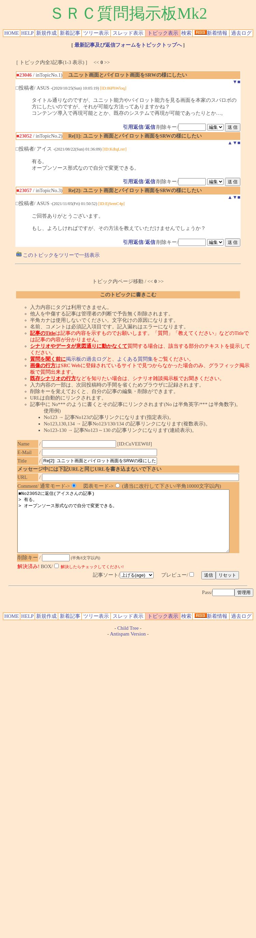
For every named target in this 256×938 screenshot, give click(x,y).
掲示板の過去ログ (86, 359)
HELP (27, 33)
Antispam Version (128, 646)
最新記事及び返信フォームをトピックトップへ (128, 45)
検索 (186, 33)
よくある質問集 (135, 359)
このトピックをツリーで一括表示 (58, 255)
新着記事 (70, 33)
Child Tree (128, 640)
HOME (11, 33)
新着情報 (211, 33)
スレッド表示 (128, 33)
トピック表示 (162, 33)
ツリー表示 (96, 33)
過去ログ (241, 33)
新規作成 (46, 33)
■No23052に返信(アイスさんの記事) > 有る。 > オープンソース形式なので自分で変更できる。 (136, 527)
